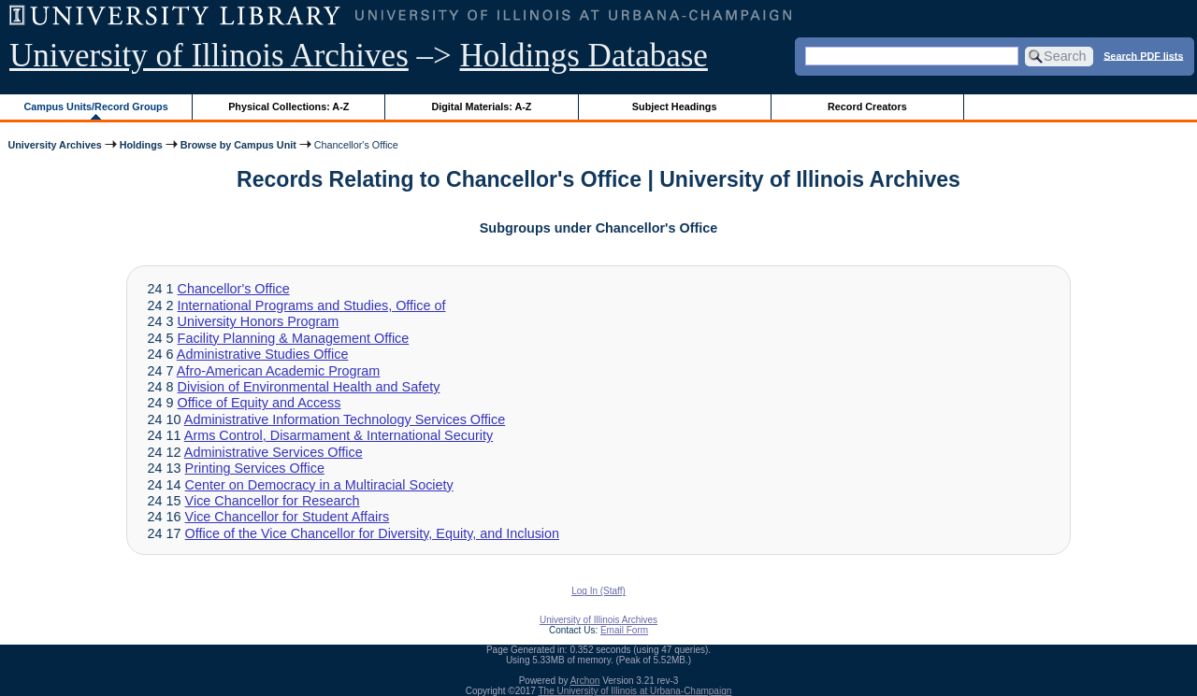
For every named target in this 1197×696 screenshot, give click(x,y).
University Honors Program (258, 321)
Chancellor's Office (234, 288)
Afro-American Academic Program (279, 370)
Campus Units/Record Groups (96, 106)
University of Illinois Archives (209, 55)
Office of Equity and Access (259, 402)
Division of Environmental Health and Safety (309, 386)
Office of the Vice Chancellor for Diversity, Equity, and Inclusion (372, 533)
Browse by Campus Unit (238, 144)
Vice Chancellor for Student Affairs (287, 516)
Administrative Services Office (273, 452)
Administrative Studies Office (263, 354)
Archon (585, 680)
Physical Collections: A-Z (288, 106)
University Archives (54, 144)
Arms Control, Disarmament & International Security (338, 435)
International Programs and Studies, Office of (312, 305)
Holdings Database (584, 55)
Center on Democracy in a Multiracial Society (319, 484)
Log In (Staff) (598, 591)
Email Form (624, 630)
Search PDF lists (1143, 55)
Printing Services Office (254, 468)
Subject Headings (674, 106)
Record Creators (867, 106)
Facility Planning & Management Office (294, 338)
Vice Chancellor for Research (272, 500)
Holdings (141, 144)
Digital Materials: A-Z (481, 106)
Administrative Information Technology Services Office (344, 419)
